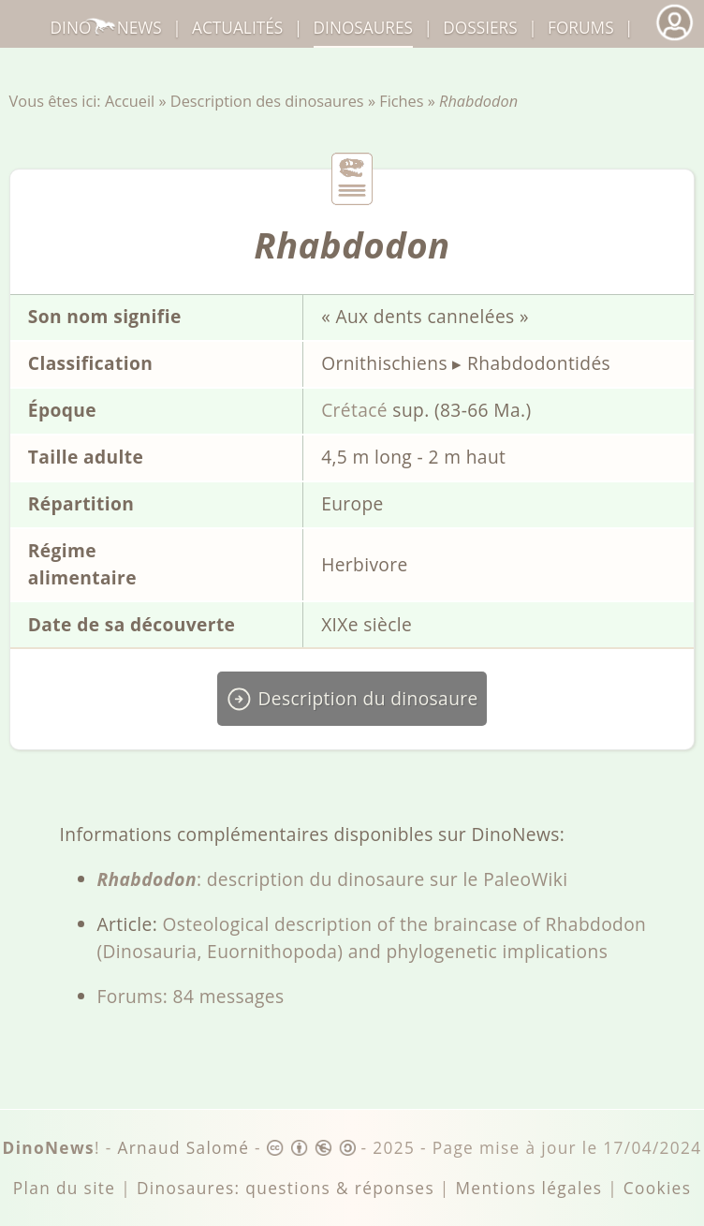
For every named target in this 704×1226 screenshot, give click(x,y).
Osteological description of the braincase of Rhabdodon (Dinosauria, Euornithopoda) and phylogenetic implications (372, 937)
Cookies (657, 1188)
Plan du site (64, 1188)
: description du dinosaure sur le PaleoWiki (332, 879)
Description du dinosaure (351, 699)
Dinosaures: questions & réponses (285, 1188)
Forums (581, 27)
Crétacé (354, 409)
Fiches (401, 101)
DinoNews (106, 27)
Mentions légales (528, 1188)
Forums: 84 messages (191, 996)
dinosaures (363, 27)
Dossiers (480, 27)
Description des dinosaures (267, 101)
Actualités (237, 27)
